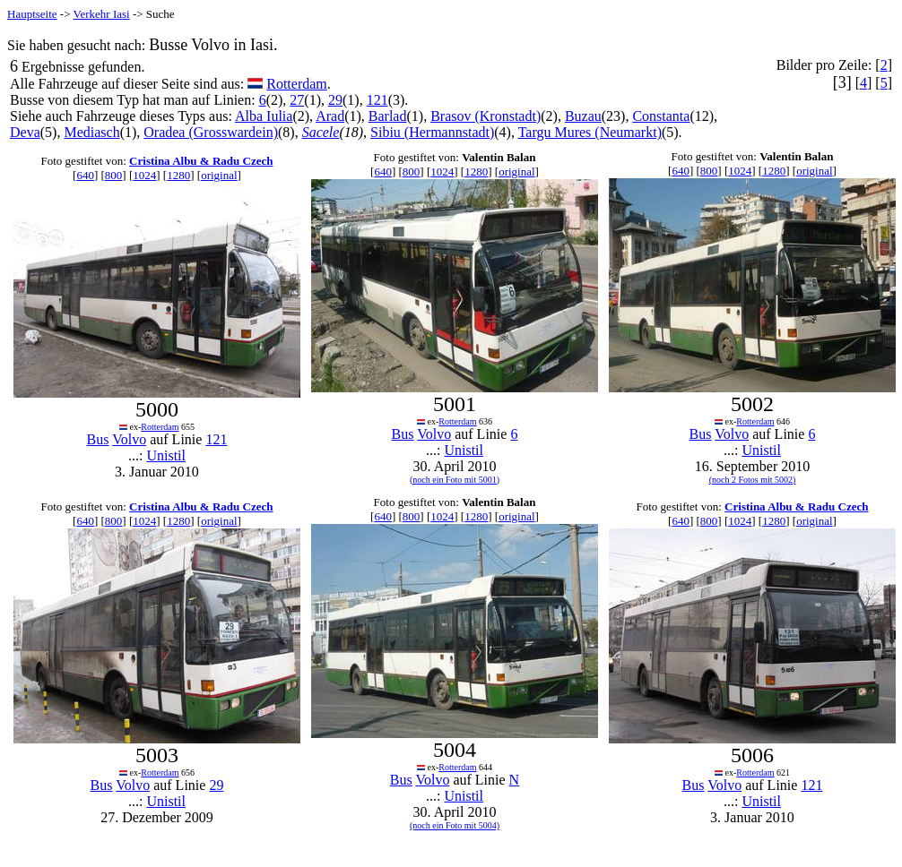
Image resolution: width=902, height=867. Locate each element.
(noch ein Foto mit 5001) (454, 480)
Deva (25, 132)
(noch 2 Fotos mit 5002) (752, 480)
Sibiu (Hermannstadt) (432, 132)
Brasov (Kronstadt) (485, 116)
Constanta (661, 116)
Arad (330, 116)
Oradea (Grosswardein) (210, 132)
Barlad (388, 116)
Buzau (583, 116)
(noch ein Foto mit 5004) (454, 825)
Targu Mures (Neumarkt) (590, 132)
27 (297, 99)
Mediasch (91, 132)
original (219, 175)
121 (377, 99)
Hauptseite (32, 14)
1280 (178, 175)
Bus (98, 439)
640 (85, 175)
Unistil (166, 455)
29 (335, 99)
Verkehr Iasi (102, 14)
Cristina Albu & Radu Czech (201, 160)
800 (114, 175)
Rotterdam (296, 83)
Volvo (129, 439)
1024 (144, 175)
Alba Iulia (263, 116)
